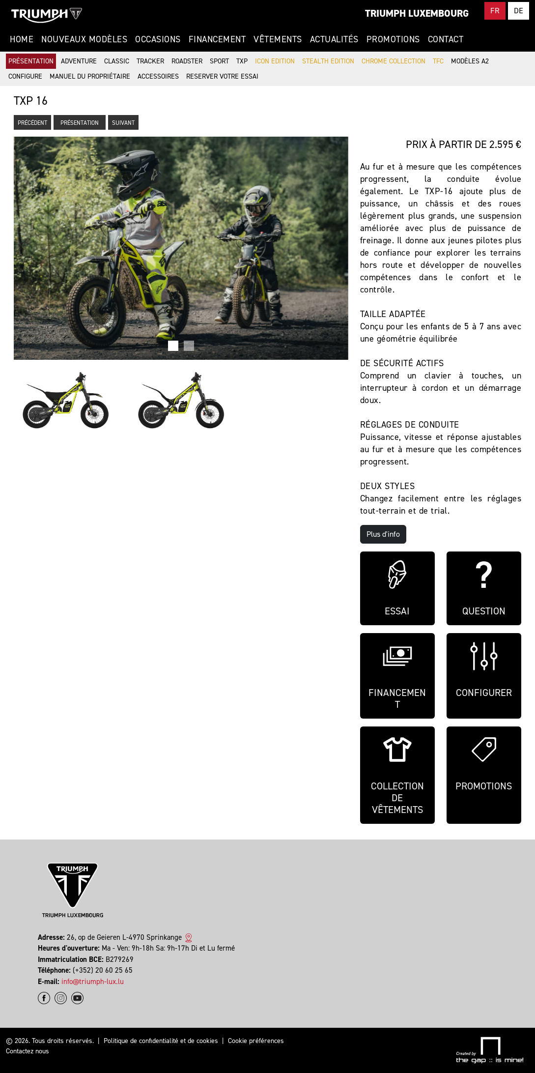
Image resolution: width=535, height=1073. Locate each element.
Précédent (32, 123)
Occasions (158, 39)
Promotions (393, 39)
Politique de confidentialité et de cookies (161, 1040)
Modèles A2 (470, 61)
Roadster (186, 61)
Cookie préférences (256, 1040)
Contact (446, 39)
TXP (242, 61)
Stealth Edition (328, 61)
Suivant (123, 123)
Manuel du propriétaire (90, 76)
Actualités (334, 39)
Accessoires (158, 76)
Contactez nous (27, 1051)
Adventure (79, 61)
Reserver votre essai (222, 76)
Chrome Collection (393, 61)
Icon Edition (275, 61)
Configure (25, 76)
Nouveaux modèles (84, 39)
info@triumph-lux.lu (92, 981)
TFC (438, 61)
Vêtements (277, 39)
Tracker (150, 61)
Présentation (31, 61)
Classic (116, 61)
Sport (219, 61)
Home (21, 39)
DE (518, 10)
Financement (217, 39)
